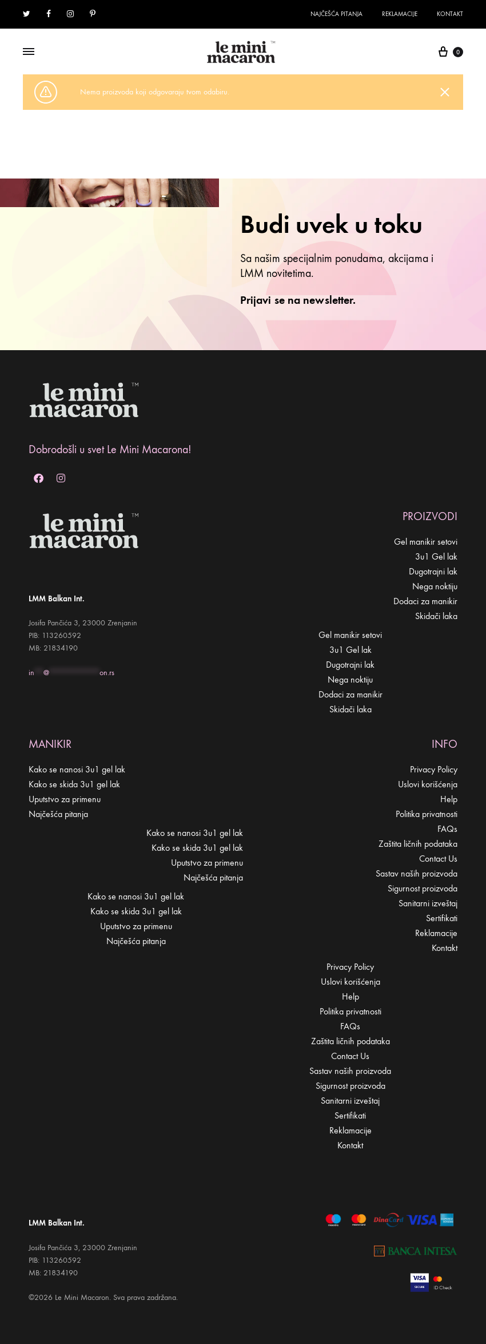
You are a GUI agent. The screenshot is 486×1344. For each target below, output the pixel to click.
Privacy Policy (433, 769)
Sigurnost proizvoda (422, 888)
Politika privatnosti (426, 813)
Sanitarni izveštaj (428, 903)
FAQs (447, 828)
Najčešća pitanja (336, 14)
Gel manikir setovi (425, 541)
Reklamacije (399, 14)
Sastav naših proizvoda (416, 873)
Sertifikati (441, 918)
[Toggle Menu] (28, 52)
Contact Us (438, 858)
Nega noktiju (434, 586)
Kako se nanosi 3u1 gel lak (77, 769)
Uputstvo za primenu (65, 799)
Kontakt (450, 14)
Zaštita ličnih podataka (418, 843)
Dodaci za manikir (425, 601)
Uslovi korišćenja (427, 784)
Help (448, 799)
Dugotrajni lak (433, 571)
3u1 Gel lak (436, 556)
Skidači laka (436, 615)
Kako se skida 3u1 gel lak (74, 784)
